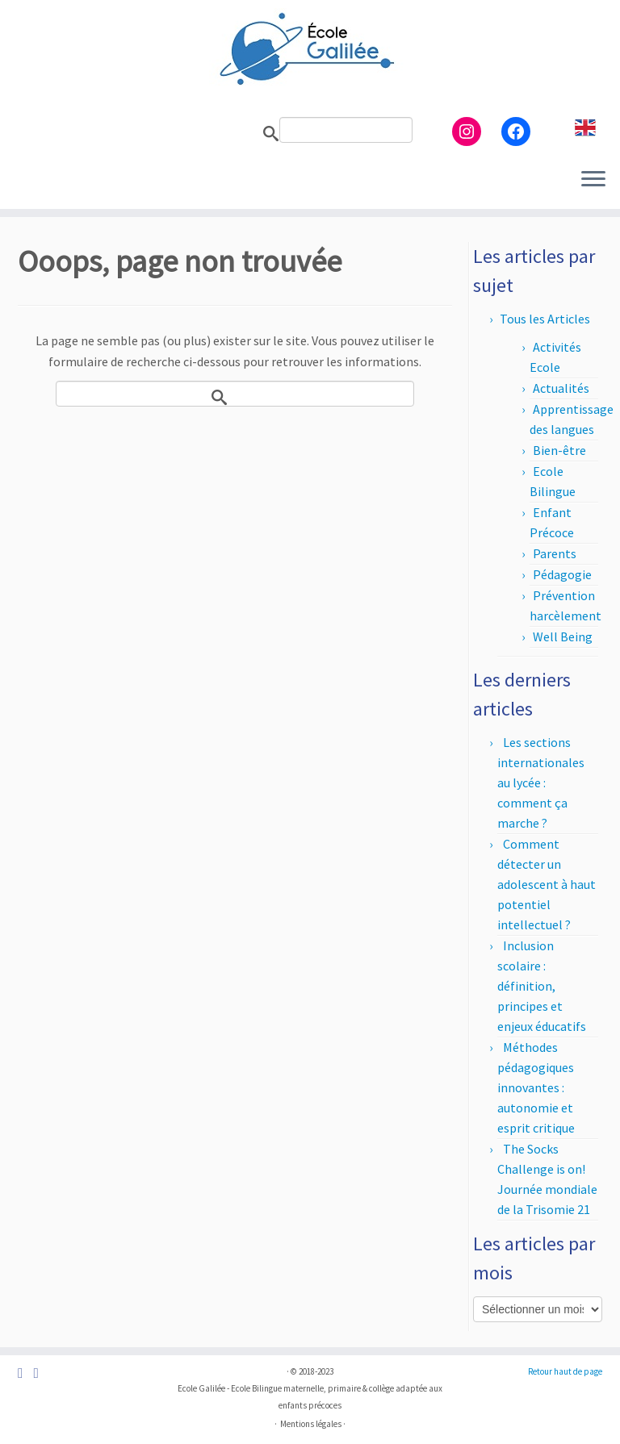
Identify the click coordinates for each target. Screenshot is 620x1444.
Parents (554, 553)
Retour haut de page (565, 1371)
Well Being (563, 636)
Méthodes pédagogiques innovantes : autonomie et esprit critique (536, 1087)
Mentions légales (310, 1423)
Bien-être (559, 450)
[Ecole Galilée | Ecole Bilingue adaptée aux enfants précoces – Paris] (310, 48)
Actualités (561, 388)
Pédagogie (562, 574)
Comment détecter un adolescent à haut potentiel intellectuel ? (546, 884)
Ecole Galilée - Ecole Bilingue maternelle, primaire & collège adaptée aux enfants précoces (310, 1397)
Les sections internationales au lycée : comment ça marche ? (540, 782)
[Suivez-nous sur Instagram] (40, 1373)
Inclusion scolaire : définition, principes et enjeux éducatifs (541, 985)
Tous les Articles (545, 319)
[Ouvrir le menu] (593, 180)
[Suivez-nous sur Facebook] (25, 1373)
